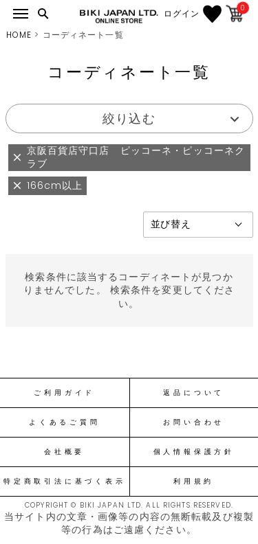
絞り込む (129, 118)
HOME (19, 35)
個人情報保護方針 (194, 452)
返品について (193, 393)
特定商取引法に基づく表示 (64, 481)
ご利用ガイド (64, 393)
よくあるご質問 (64, 422)
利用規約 (193, 481)
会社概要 (64, 452)
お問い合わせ (193, 422)
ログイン (182, 13)
